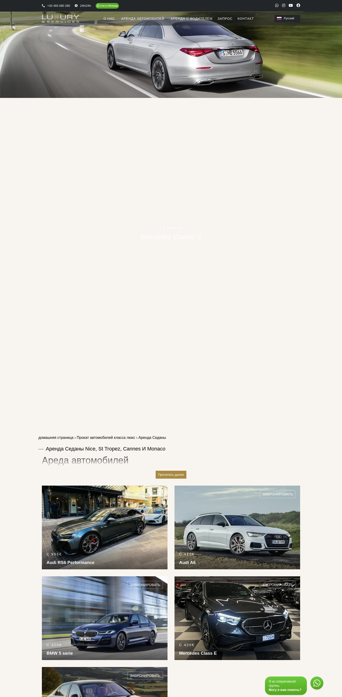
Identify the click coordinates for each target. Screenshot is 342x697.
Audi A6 (187, 562)
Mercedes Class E (198, 653)
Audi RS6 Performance (70, 562)
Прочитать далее (171, 475)
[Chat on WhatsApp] (107, 6)
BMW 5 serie (60, 653)
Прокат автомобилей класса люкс (106, 438)
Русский (285, 18)
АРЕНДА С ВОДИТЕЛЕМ (191, 18)
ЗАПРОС (225, 18)
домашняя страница (56, 438)
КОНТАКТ (246, 18)
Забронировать (145, 494)
